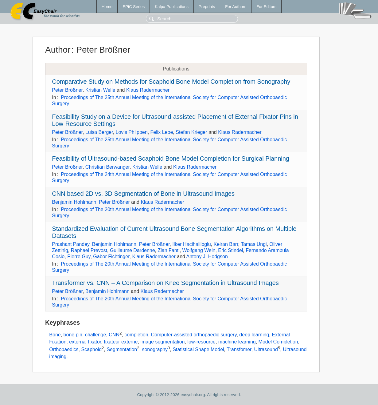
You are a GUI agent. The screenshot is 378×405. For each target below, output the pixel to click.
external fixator (85, 341)
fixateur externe (121, 341)
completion (136, 334)
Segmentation (122, 349)
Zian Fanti (169, 250)
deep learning (254, 334)
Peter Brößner (67, 90)
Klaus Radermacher (148, 90)
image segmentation (162, 341)
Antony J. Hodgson (207, 256)
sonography (155, 349)
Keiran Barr (226, 244)
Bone (54, 334)
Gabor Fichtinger (111, 256)
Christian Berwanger (107, 167)
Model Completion (278, 341)
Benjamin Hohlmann (74, 202)
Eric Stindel (230, 250)
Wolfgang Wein (199, 250)
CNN (114, 334)
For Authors (235, 6)
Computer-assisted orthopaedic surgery (194, 334)
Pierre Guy (78, 256)
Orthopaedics (63, 349)
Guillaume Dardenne (132, 250)
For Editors (266, 6)
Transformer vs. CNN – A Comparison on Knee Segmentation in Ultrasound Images (165, 282)
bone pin (73, 334)
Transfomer (239, 349)
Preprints (207, 6)
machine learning (237, 341)
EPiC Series (134, 6)
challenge (95, 334)
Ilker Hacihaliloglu (191, 244)
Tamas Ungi (254, 244)
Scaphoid (91, 349)
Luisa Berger (99, 132)
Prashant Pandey (70, 244)
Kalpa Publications (172, 6)
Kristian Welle (100, 90)
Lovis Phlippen (132, 132)
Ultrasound (266, 349)
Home (107, 6)
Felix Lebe (161, 132)
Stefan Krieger (191, 132)
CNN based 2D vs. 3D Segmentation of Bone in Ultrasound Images (143, 193)
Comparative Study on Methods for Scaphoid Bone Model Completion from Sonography (171, 81)
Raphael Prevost (89, 250)
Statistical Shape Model (198, 349)
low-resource (201, 341)
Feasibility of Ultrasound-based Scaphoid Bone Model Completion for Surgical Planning (170, 158)
